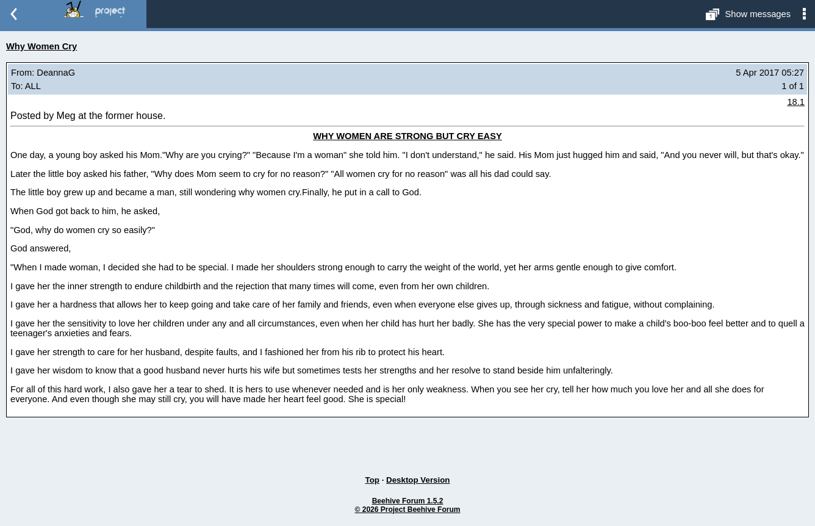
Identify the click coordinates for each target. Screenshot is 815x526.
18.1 (796, 102)
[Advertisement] (407, 441)
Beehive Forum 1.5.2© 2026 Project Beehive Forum (408, 505)
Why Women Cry (41, 46)
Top (372, 480)
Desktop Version (418, 480)
